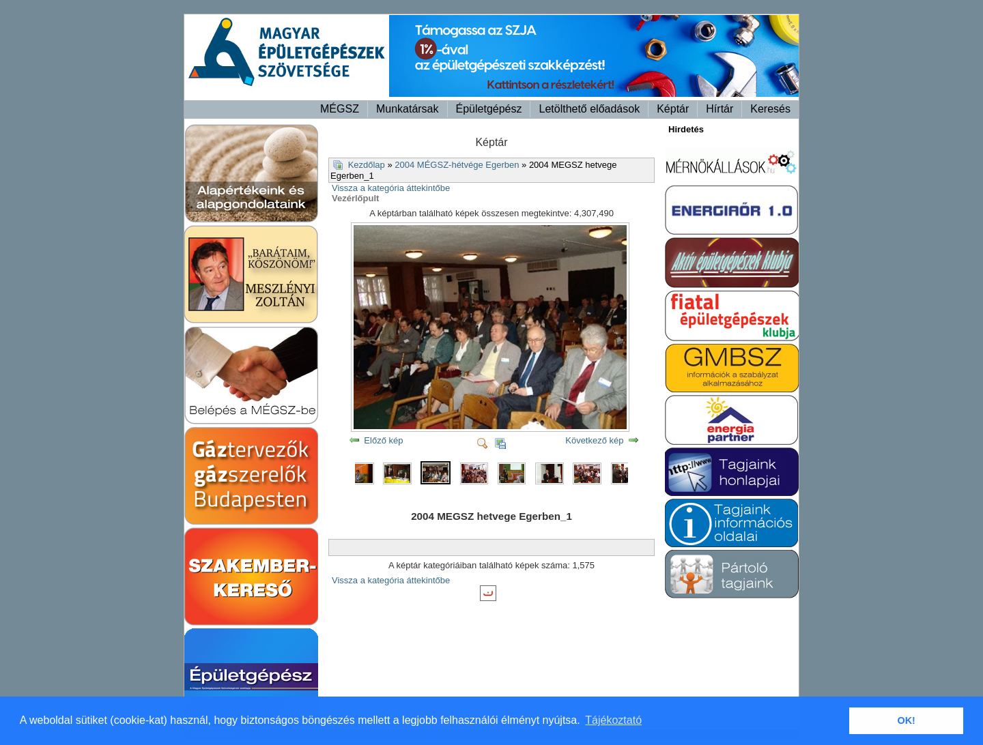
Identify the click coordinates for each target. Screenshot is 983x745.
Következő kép (594, 440)
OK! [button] (906, 720)
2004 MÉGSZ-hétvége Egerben (457, 165)
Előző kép (383, 440)
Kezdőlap (366, 165)
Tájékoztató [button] (613, 720)
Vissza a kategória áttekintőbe (391, 188)
